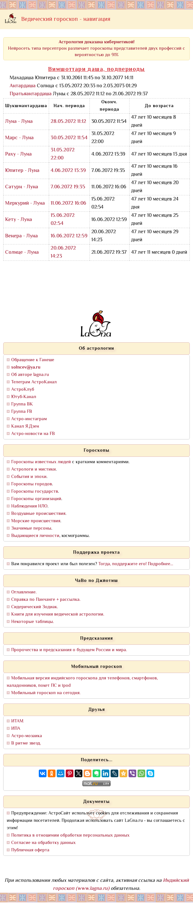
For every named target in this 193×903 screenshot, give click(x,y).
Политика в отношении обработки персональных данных (70, 835)
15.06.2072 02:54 (63, 220)
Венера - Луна (21, 236)
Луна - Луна (19, 122)
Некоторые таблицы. (32, 622)
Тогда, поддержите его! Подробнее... (135, 564)
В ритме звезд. (26, 743)
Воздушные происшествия (38, 513)
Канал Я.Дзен (25, 426)
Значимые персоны (31, 528)
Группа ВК (22, 404)
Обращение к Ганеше (32, 360)
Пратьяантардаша (31, 94)
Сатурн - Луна (21, 187)
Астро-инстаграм (29, 419)
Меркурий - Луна (25, 204)
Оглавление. (24, 592)
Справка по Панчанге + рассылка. (45, 599)
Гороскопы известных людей (41, 462)
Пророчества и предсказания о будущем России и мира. (69, 650)
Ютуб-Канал (23, 397)
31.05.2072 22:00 (63, 154)
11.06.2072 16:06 (68, 204)
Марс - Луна (19, 138)
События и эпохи (28, 477)
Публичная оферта (30, 850)
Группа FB (21, 411)
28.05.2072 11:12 (68, 122)
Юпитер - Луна (22, 171)
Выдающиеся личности (35, 536)
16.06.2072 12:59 (69, 236)
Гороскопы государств (34, 491)
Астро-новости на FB (33, 434)
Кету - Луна (18, 220)
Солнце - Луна (22, 253)
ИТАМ (17, 721)
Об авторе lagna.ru (30, 375)
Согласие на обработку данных (43, 843)
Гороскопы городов (31, 484)
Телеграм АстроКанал (34, 382)
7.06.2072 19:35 (68, 187)
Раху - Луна (18, 154)
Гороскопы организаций (36, 499)
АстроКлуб (22, 389)
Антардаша (23, 86)
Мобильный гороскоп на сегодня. (45, 693)
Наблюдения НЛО (29, 506)
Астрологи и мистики (33, 469)
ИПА (15, 728)
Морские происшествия (35, 521)
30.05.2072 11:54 (69, 138)
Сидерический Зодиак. (34, 607)
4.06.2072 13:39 (68, 171)
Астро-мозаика (26, 736)
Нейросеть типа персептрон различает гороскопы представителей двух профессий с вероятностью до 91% (96, 48)
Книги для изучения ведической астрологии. (57, 614)
